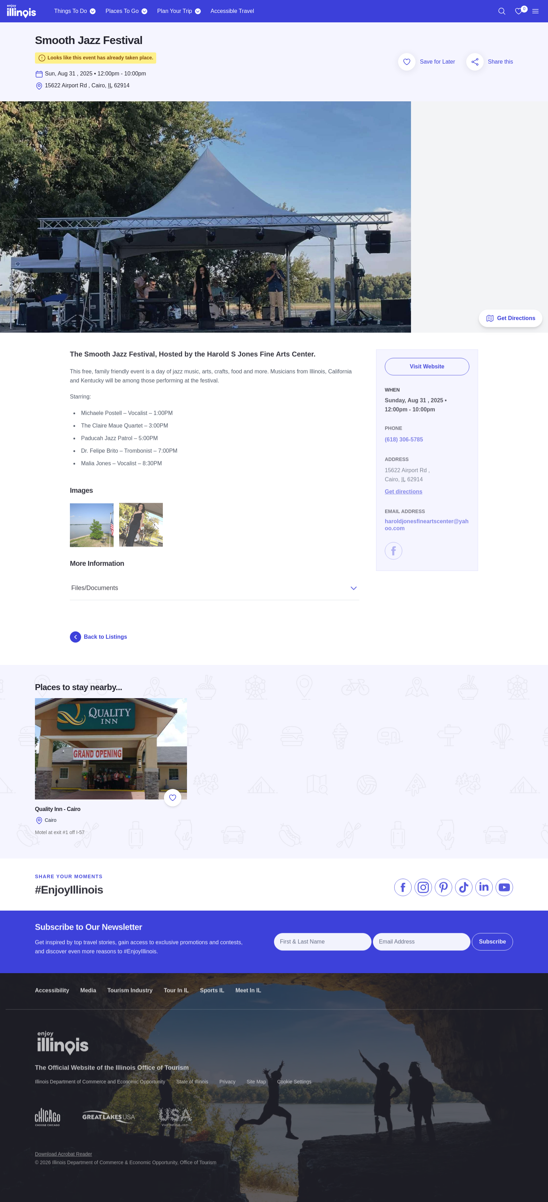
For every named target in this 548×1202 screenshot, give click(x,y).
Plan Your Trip (174, 11)
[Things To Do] (92, 11)
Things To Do (70, 11)
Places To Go (122, 11)
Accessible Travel (232, 11)
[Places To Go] (144, 11)
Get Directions (510, 318)
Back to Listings (98, 637)
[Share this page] (475, 62)
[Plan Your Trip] (197, 11)
